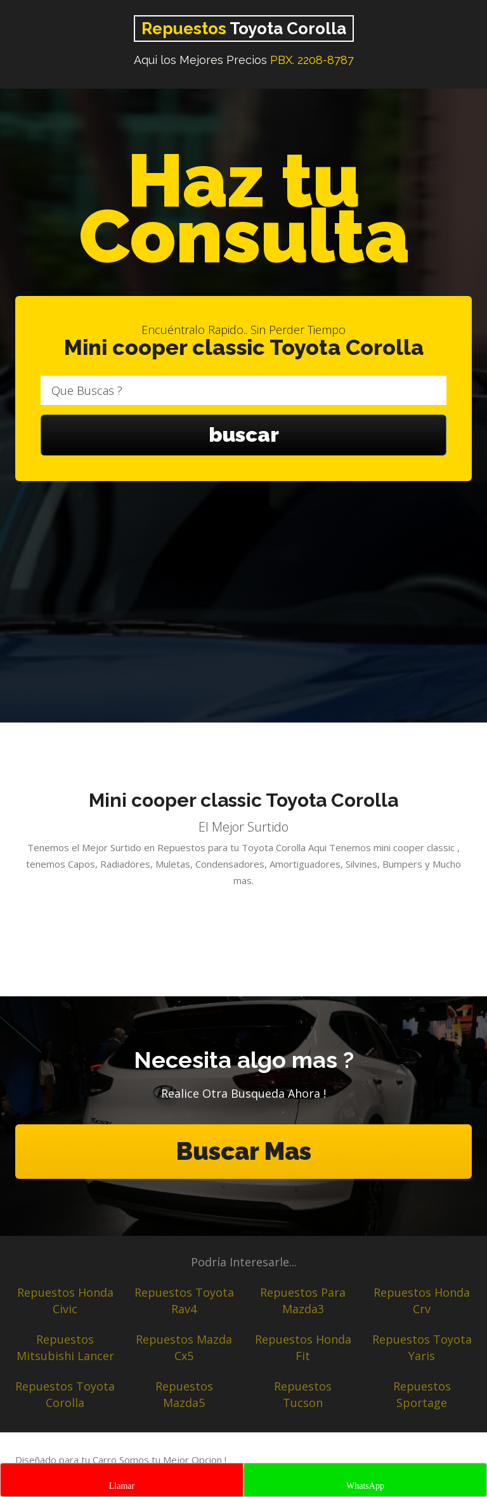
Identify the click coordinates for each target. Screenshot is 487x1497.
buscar (243, 435)
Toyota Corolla (243, 28)
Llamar (121, 1486)
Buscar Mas (243, 1151)
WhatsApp (365, 1486)
